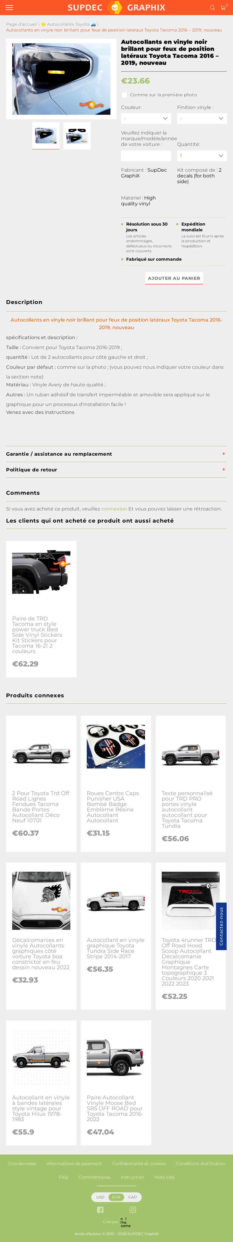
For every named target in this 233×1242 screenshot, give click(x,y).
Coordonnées (22, 1163)
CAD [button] (132, 1197)
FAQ (63, 1177)
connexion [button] (114, 509)
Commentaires (94, 1177)
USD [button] (100, 1197)
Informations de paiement (74, 1163)
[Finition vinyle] (202, 118)
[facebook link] (100, 1210)
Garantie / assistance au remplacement (59, 454)
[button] (45, 136)
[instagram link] (132, 1210)
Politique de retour (31, 470)
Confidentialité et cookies (139, 1163)
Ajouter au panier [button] (174, 278)
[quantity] (202, 155)
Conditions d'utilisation (200, 1163)
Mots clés (164, 1177)
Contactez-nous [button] (221, 926)
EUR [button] (116, 1197)
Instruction (132, 1177)
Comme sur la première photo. (159, 95)
